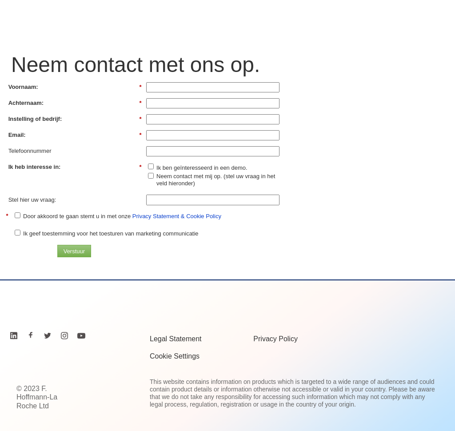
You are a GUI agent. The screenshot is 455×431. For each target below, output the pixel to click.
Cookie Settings (175, 356)
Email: (75, 135)
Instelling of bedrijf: (75, 119)
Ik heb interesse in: (75, 167)
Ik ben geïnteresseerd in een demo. (201, 167)
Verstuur (74, 251)
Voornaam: (75, 87)
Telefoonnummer (30, 151)
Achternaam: (75, 103)
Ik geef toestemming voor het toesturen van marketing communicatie (111, 233)
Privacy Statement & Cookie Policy (176, 216)
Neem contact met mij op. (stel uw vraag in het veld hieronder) (215, 180)
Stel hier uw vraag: (32, 199)
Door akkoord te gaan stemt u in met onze (122, 216)
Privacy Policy (275, 339)
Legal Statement (176, 339)
